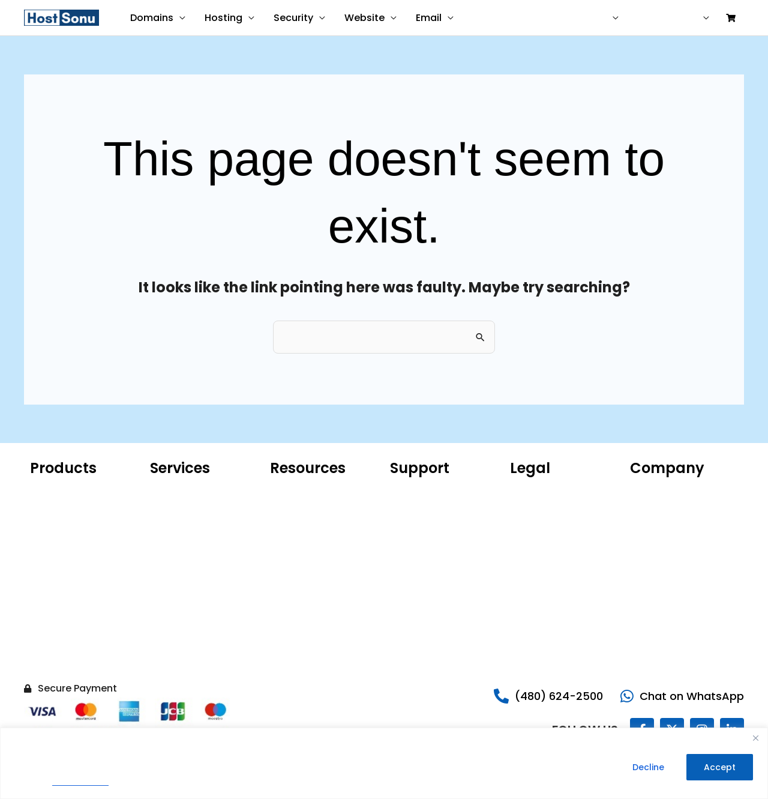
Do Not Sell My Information (539, 586)
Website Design (182, 490)
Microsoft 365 (58, 526)
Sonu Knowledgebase (434, 508)
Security (293, 18)
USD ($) (591, 18)
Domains (151, 18)
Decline (648, 767)
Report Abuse (418, 526)
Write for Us (654, 598)
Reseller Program (665, 580)
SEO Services (176, 556)
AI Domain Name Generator (305, 568)
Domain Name (60, 490)
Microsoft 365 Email (311, 490)
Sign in (683, 18)
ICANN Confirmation (311, 526)
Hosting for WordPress (76, 508)
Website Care (178, 508)
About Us (648, 490)
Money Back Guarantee (559, 562)
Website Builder (62, 580)
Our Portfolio (656, 508)
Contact (540, 18)
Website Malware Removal (185, 532)
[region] (384, 763)
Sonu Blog (650, 526)
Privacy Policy (80, 782)
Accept (720, 767)
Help (644, 18)
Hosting (223, 18)
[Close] (755, 738)
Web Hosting (56, 544)
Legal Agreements (548, 526)
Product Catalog (304, 544)
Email (429, 18)
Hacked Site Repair (68, 653)
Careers (646, 544)
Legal (641, 562)
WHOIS (284, 508)
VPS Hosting (54, 562)
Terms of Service (545, 508)
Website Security (65, 617)
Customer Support (429, 490)
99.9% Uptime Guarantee (563, 544)
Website (364, 18)
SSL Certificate (60, 598)
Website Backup (63, 635)
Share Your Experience (437, 544)
